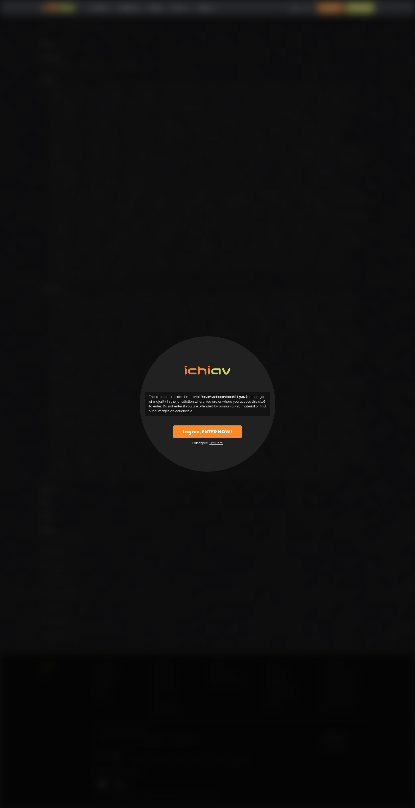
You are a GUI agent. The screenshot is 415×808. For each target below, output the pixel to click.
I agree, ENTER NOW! (207, 431)
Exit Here (216, 443)
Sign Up (360, 8)
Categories (128, 8)
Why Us (180, 8)
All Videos (99, 8)
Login (330, 8)
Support (205, 8)
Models (155, 8)
